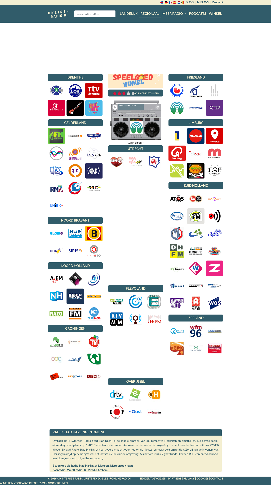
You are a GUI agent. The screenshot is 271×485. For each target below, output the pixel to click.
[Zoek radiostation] (94, 13)
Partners (174, 478)
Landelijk (128, 14)
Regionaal (149, 14)
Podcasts (197, 14)
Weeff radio (74, 470)
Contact (216, 478)
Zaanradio (58, 470)
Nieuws (203, 2)
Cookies (202, 478)
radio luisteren (86, 478)
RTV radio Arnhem (95, 470)
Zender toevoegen (153, 478)
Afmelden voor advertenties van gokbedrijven (34, 483)
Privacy (188, 478)
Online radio (120, 478)
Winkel (215, 14)
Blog (190, 2)
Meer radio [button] (172, 14)
